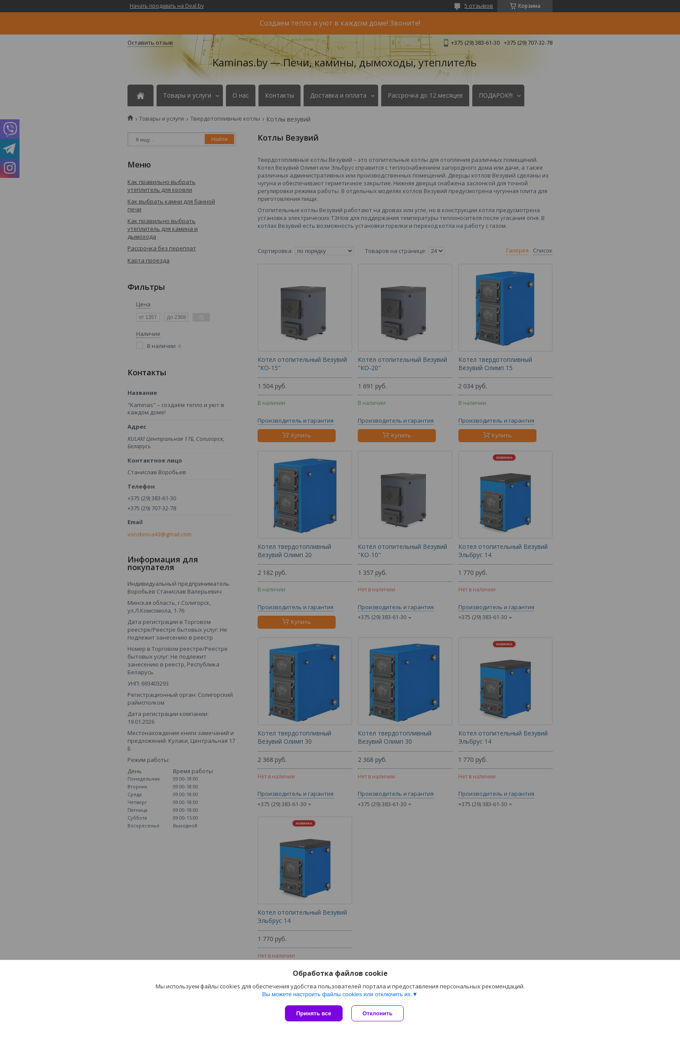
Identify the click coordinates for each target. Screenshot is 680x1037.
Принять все (313, 1013)
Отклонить (377, 1013)
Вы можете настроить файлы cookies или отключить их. (337, 994)
